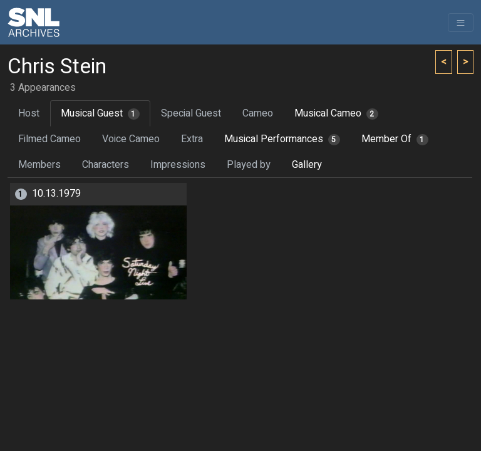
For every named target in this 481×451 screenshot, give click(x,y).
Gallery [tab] (307, 164)
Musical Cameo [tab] (336, 113)
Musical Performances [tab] (282, 139)
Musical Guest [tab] (100, 113)
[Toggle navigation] (460, 22)
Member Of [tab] (394, 139)
